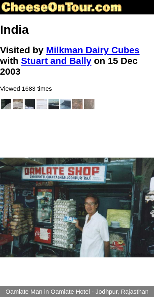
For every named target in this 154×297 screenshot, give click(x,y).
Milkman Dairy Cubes (93, 50)
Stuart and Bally (56, 61)
